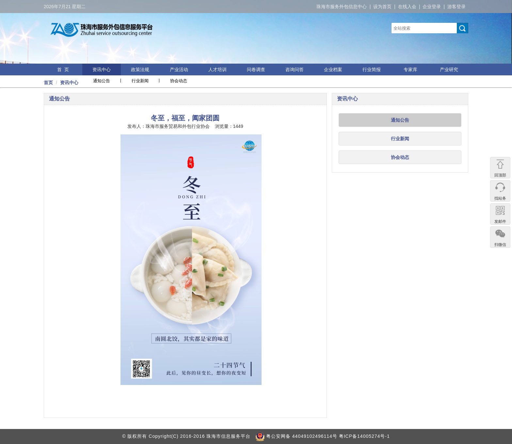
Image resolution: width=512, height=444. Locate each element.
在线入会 (407, 6)
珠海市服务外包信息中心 (341, 6)
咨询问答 (294, 69)
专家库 (410, 69)
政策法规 (140, 69)
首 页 (63, 69)
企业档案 (333, 69)
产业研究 (449, 69)
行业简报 (371, 69)
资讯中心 (101, 69)
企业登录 (432, 6)
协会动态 (178, 80)
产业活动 (179, 69)
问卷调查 (256, 69)
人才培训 (217, 69)
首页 (48, 82)
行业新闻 (140, 80)
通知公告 (101, 80)
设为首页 (382, 6)
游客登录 (456, 6)
